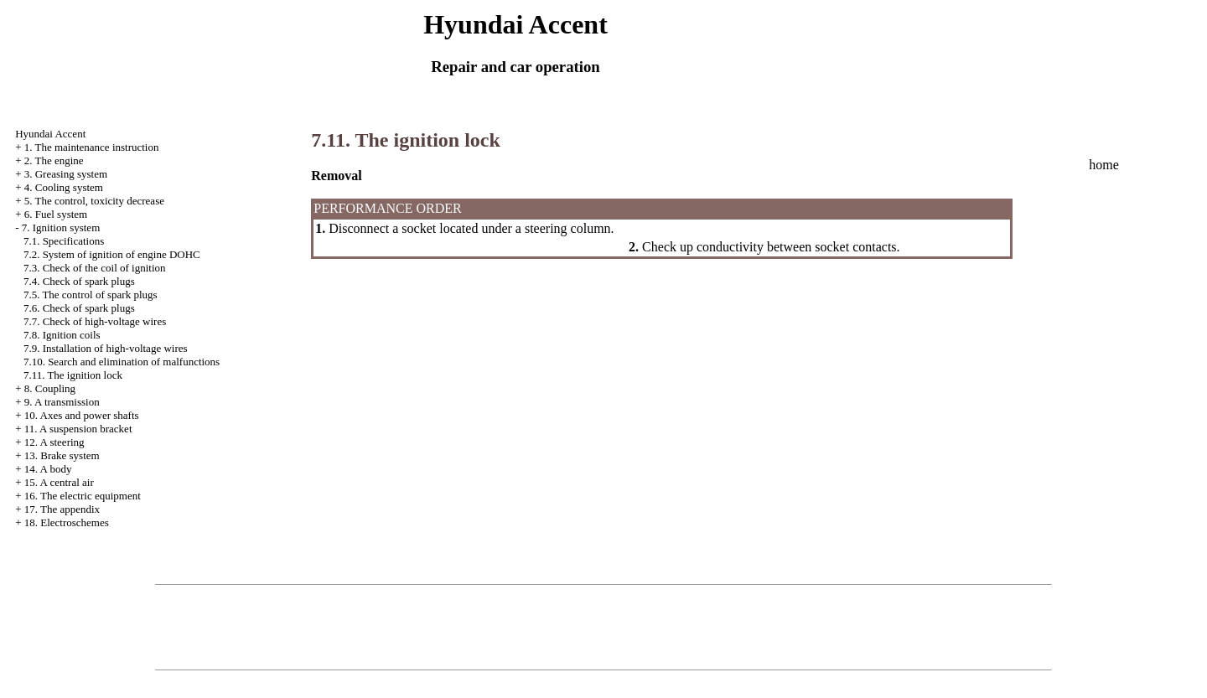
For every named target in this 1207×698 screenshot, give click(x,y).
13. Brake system (62, 455)
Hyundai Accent (50, 133)
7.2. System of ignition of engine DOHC (111, 254)
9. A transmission (62, 402)
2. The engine (54, 160)
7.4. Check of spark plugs (79, 281)
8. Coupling (49, 388)
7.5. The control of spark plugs (90, 294)
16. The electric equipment (82, 495)
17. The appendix (62, 509)
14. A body (48, 469)
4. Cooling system (63, 187)
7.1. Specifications (63, 241)
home (1104, 165)
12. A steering (54, 442)
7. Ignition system (61, 227)
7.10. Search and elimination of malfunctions (121, 361)
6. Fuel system (55, 214)
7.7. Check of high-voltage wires (94, 321)
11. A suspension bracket (78, 428)
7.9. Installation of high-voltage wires (105, 348)
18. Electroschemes (66, 522)
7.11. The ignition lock (72, 375)
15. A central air (59, 482)
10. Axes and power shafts (81, 415)
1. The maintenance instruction (91, 147)
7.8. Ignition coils (62, 334)
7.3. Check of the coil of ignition (94, 267)
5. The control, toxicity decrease (94, 200)
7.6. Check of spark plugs (79, 308)
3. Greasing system (65, 174)
